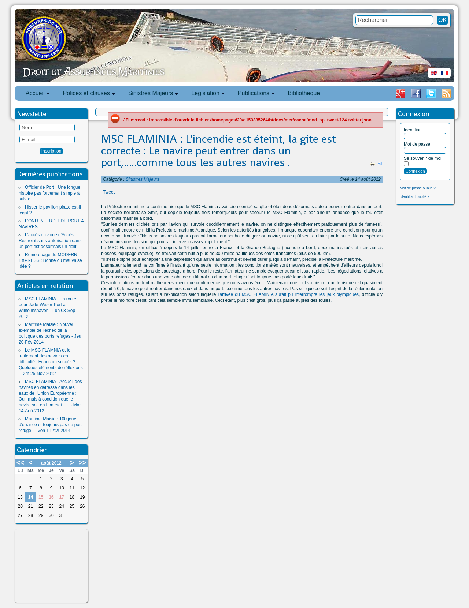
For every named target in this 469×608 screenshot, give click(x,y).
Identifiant (413, 129)
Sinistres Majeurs (142, 179)
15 (40, 497)
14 (30, 497)
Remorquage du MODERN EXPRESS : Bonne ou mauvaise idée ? (50, 260)
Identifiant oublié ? (414, 197)
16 (51, 497)
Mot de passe (417, 144)
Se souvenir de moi (423, 158)
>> (82, 462)
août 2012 (51, 463)
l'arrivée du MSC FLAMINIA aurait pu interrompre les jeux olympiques (288, 294)
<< (20, 462)
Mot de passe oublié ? (418, 188)
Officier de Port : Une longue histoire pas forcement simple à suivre (49, 193)
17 (61, 497)
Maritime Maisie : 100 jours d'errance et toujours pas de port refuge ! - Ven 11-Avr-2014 (50, 424)
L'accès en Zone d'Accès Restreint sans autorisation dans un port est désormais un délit (50, 240)
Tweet (109, 192)
